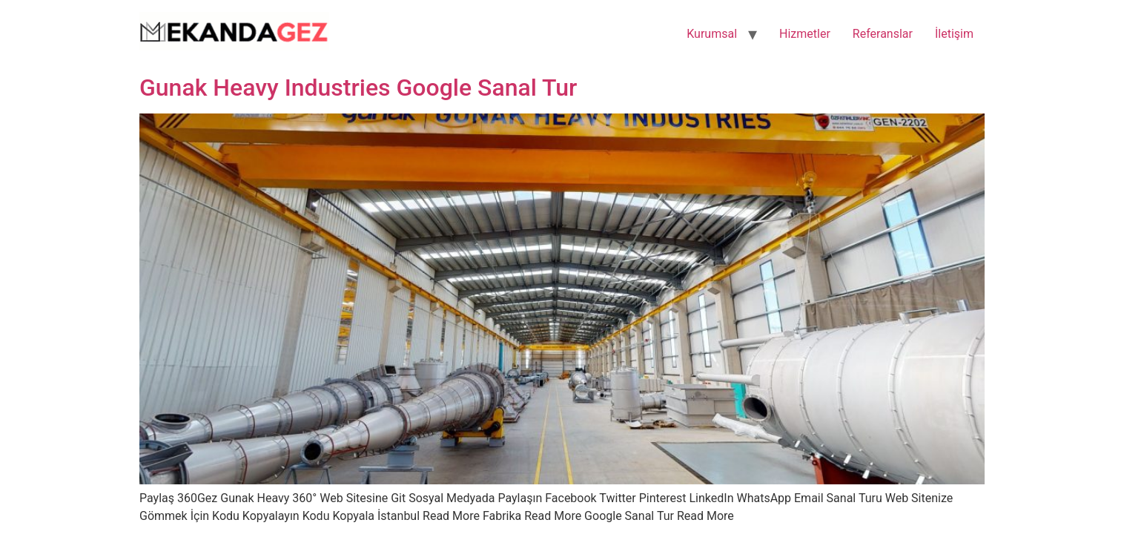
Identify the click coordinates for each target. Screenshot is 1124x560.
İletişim (954, 34)
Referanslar (883, 34)
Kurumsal (712, 34)
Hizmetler (804, 34)
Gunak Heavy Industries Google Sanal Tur (358, 87)
